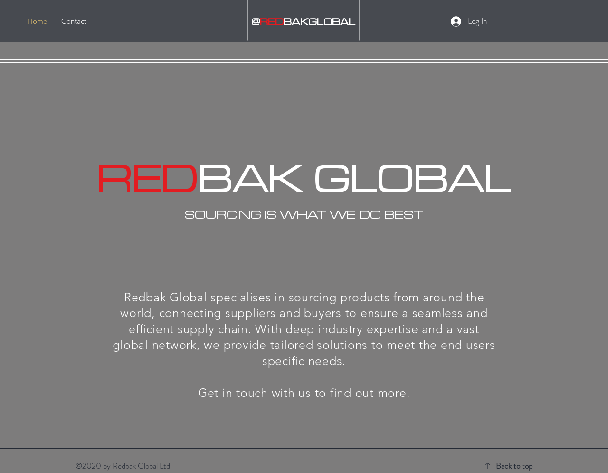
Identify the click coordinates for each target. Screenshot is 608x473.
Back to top (514, 466)
